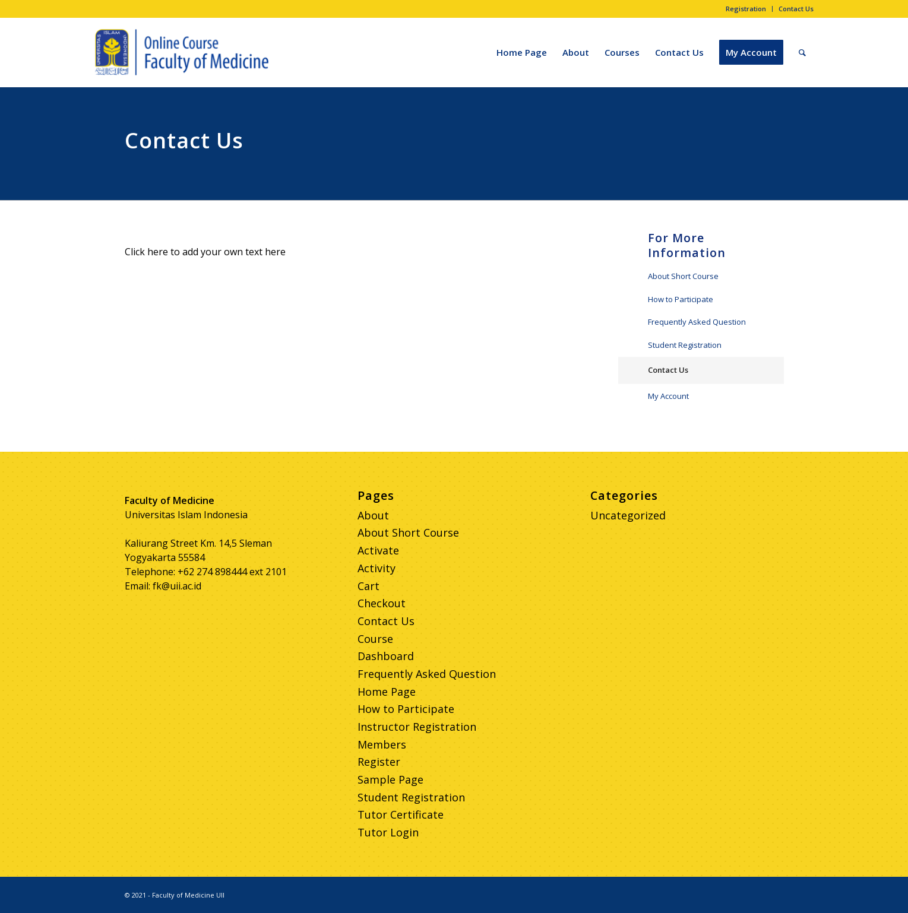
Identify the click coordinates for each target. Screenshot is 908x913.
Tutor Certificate (400, 814)
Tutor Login (388, 832)
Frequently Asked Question (697, 321)
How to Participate (680, 299)
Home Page (386, 691)
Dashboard (385, 656)
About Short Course (683, 276)
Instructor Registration (416, 726)
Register (378, 762)
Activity (376, 568)
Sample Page (390, 779)
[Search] (802, 52)
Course (375, 639)
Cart (368, 586)
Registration (746, 8)
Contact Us (796, 8)
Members (381, 744)
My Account (668, 396)
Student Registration (685, 345)
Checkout (381, 603)
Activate (378, 550)
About (373, 515)
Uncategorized (628, 515)
